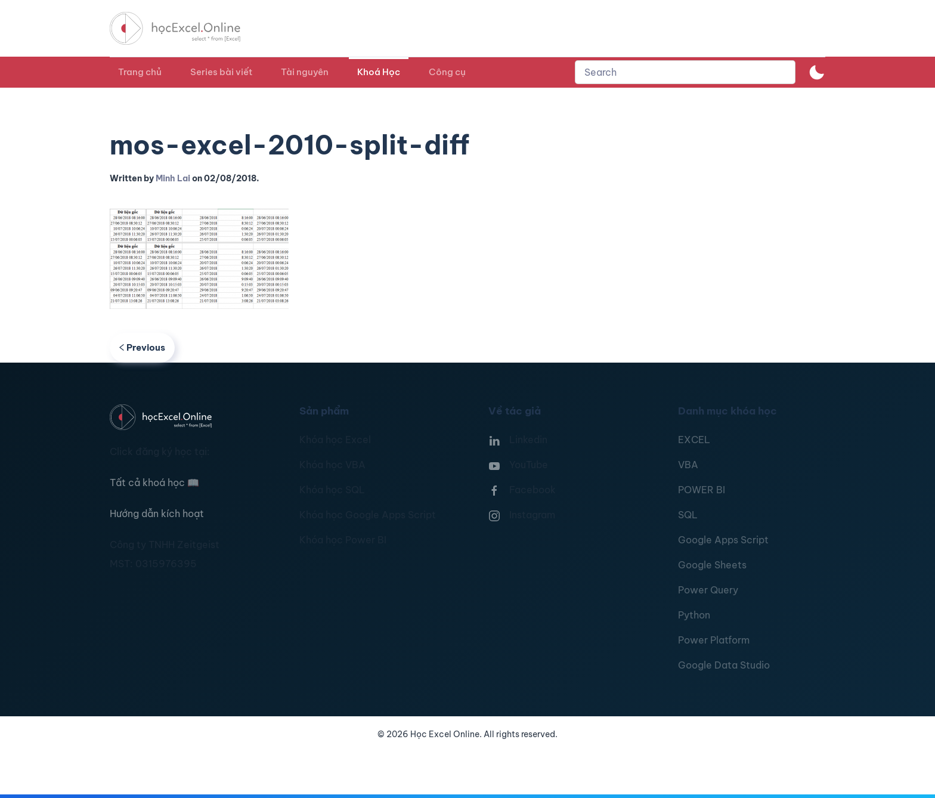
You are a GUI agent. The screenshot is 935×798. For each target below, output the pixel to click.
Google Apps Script (723, 540)
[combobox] (685, 72)
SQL (688, 515)
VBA (688, 465)
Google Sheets (712, 565)
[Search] (685, 72)
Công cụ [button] (447, 72)
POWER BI (701, 490)
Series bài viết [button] (221, 72)
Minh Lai (173, 178)
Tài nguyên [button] (305, 72)
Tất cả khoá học (154, 482)
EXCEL (694, 440)
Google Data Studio (724, 665)
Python (694, 615)
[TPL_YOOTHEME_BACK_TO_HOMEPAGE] (186, 28)
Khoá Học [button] (378, 72)
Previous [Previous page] (142, 347)
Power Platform (714, 640)
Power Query (708, 590)
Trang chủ (140, 72)
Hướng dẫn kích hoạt (157, 513)
